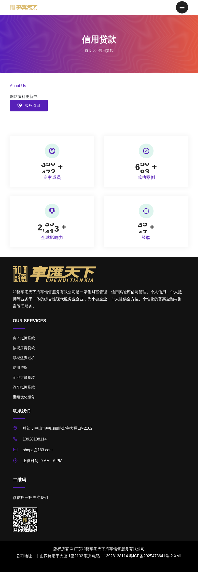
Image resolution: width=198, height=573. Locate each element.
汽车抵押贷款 (24, 388)
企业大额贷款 (24, 378)
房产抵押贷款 (24, 339)
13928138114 (35, 440)
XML (178, 557)
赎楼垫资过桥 (24, 359)
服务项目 (28, 105)
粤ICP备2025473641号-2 (151, 557)
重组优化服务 (24, 398)
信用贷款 (106, 50)
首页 (88, 50)
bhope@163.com (38, 451)
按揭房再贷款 (24, 349)
